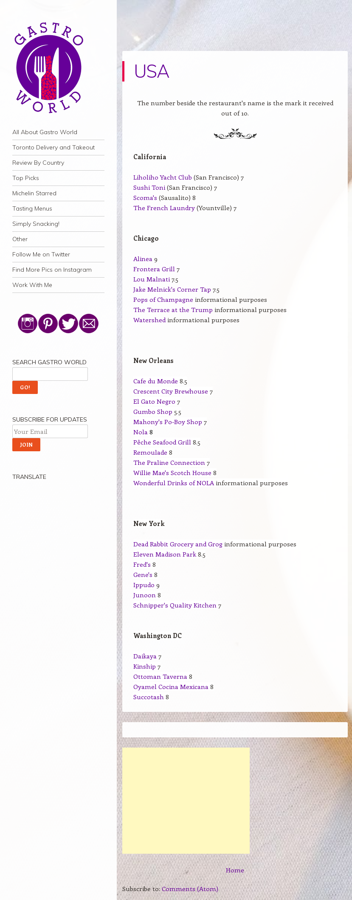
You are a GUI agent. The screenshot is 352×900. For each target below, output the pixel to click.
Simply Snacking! (35, 224)
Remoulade (150, 452)
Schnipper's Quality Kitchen (175, 605)
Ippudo (144, 584)
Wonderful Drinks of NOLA (173, 482)
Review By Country (38, 162)
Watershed (149, 319)
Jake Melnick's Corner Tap (172, 289)
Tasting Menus (32, 208)
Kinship (144, 666)
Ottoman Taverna (160, 676)
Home (235, 870)
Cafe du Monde (155, 381)
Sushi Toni (149, 187)
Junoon (144, 595)
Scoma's (145, 197)
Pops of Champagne (164, 299)
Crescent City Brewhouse (170, 391)
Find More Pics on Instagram (52, 269)
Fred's (142, 564)
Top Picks (25, 178)
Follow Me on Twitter (41, 254)
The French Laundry (164, 207)
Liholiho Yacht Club (162, 177)
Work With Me (32, 285)
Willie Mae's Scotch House (172, 472)
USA (151, 71)
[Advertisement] (186, 801)
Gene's (142, 574)
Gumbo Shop (152, 411)
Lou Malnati (151, 279)
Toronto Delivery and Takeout (53, 147)
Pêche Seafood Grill (162, 442)
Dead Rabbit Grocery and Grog (177, 544)
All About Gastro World (44, 132)
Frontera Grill (154, 268)
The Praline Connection (169, 462)
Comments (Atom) (190, 888)
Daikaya (145, 656)
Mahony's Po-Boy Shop (167, 421)
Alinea (142, 258)
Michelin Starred (34, 193)
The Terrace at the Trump (173, 309)
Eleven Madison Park (164, 554)
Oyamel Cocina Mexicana (170, 686)
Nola (140, 432)
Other (20, 239)
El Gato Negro (154, 401)
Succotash (148, 696)
